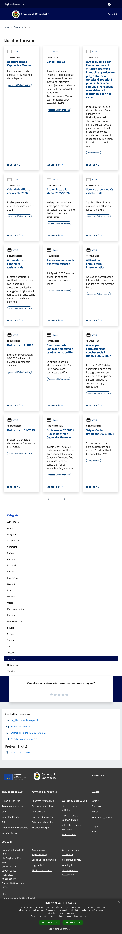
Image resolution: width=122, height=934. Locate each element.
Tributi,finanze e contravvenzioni (70, 817)
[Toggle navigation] (6, 14)
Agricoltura (13, 522)
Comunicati (97, 806)
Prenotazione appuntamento (39, 852)
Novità (17, 27)
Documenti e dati (10, 833)
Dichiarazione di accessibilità (70, 872)
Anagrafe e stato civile (43, 801)
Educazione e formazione (74, 800)
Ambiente (12, 528)
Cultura (11, 559)
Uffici (4, 811)
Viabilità (11, 671)
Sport (10, 646)
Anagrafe (11, 534)
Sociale (10, 640)
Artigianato (13, 540)
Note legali (67, 865)
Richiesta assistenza (42, 870)
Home (6, 27)
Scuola (10, 627)
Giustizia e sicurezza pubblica (72, 808)
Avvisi (12, 51)
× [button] (119, 902)
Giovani (11, 584)
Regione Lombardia (14, 4)
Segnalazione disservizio (44, 859)
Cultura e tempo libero (43, 806)
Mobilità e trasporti (41, 827)
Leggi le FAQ (38, 865)
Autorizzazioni (69, 834)
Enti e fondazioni (10, 817)
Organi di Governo (11, 801)
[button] (61, 928)
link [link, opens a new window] (89, 916)
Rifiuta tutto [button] (73, 922)
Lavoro (10, 590)
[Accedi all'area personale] (109, 4)
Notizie (95, 801)
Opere (10, 603)
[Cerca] (116, 14)
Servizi (10, 634)
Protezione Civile (15, 621)
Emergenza (13, 578)
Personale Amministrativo (15, 827)
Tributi (10, 652)
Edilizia (10, 571)
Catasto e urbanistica (42, 822)
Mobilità (11, 596)
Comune (11, 553)
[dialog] (61, 916)
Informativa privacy (71, 859)
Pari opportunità (15, 609)
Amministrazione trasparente (70, 852)
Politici (5, 822)
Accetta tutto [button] (49, 922)
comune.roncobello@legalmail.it (18, 898)
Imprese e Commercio (42, 817)
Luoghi (95, 826)
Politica (11, 615)
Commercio (13, 546)
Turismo (11, 659)
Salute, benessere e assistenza (71, 827)
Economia (12, 565)
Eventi (95, 831)
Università (12, 665)
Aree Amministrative (12, 806)
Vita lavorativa (39, 811)
